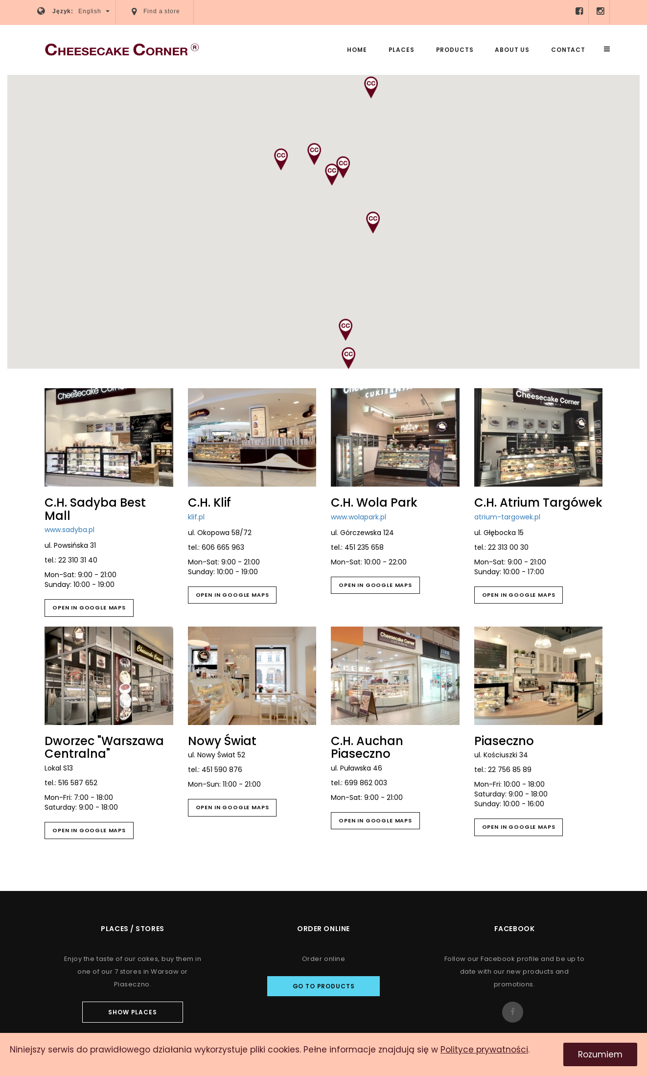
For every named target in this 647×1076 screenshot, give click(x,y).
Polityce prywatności (484, 1049)
